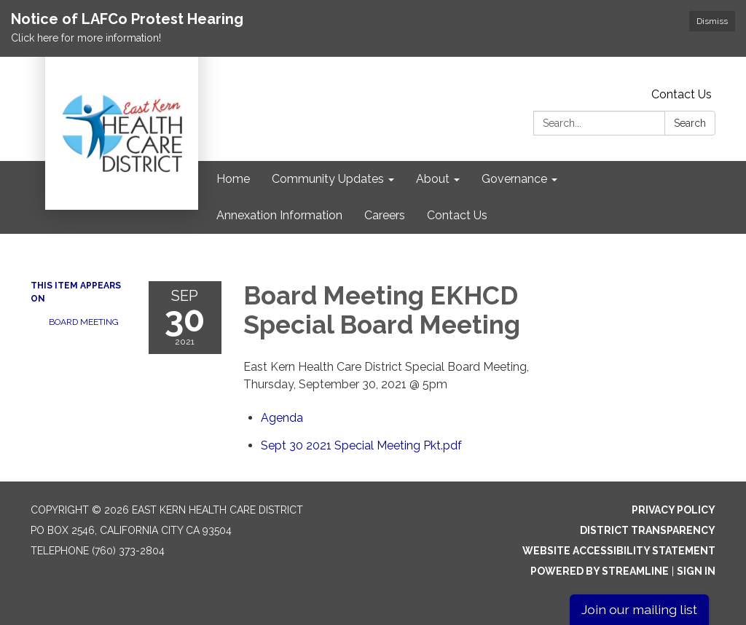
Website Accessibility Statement (618, 551)
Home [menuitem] (233, 179)
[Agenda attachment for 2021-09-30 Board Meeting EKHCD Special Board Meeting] (282, 418)
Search (690, 123)
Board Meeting (84, 322)
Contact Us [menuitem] (457, 215)
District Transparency (647, 530)
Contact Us (681, 94)
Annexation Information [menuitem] (279, 215)
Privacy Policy (673, 510)
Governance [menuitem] (514, 179)
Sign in (696, 571)
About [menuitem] (432, 179)
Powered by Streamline (599, 571)
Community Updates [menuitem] (328, 179)
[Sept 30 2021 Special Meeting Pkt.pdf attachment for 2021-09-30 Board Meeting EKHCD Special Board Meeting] (361, 445)
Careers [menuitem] (384, 215)
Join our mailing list (639, 609)
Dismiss (712, 21)
